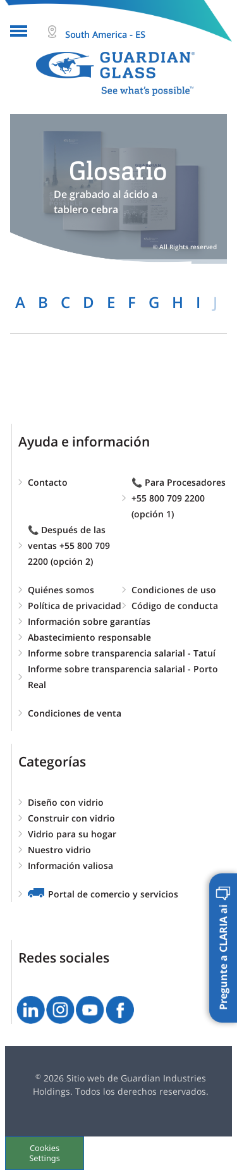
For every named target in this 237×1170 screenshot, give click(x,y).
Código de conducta (174, 606)
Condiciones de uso (173, 590)
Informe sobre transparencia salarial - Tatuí (122, 653)
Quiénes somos (61, 590)
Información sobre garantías (89, 621)
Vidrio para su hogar (72, 834)
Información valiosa (70, 865)
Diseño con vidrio (66, 802)
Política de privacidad (74, 606)
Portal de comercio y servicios (113, 894)
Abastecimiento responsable (89, 637)
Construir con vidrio (71, 818)
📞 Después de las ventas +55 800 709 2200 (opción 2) (69, 545)
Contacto (48, 482)
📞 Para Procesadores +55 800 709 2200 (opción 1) (178, 498)
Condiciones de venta (74, 713)
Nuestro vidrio (59, 850)
